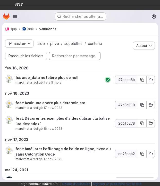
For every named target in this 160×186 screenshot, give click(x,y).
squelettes (73, 43)
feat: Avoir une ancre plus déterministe (50, 103)
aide (41, 43)
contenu (95, 43)
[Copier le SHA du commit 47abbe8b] (142, 80)
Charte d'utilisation (76, 184)
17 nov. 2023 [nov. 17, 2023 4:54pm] (53, 159)
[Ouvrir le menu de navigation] (15, 16)
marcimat (22, 82)
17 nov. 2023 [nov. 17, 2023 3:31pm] (53, 108)
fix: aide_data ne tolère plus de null (46, 77)
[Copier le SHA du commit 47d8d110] (142, 105)
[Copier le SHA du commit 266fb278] (142, 123)
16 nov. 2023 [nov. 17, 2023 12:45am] (53, 129)
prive (54, 43)
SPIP (14, 4)
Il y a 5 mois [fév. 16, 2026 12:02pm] (52, 82)
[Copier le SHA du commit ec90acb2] (142, 154)
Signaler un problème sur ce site (117, 184)
